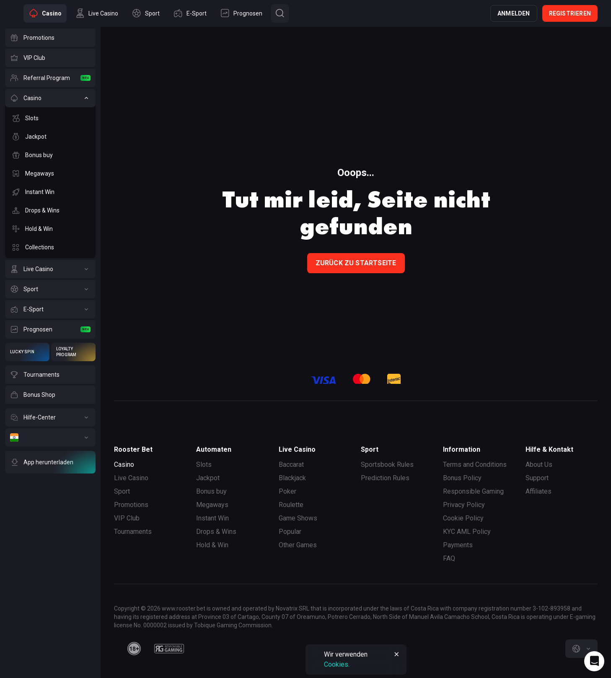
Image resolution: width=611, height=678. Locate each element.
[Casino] (50, 98)
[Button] (280, 13)
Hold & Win (212, 545)
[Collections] (50, 247)
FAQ (449, 558)
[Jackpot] (50, 136)
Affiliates (538, 491)
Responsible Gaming (473, 491)
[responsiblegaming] (169, 648)
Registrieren (570, 13)
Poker (287, 491)
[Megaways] (50, 173)
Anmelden (513, 13)
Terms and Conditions (475, 464)
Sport (122, 491)
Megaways (212, 505)
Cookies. (337, 664)
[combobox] (581, 648)
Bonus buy (211, 491)
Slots (204, 464)
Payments (458, 545)
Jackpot (208, 478)
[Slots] (50, 118)
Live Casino (131, 478)
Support (537, 478)
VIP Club (127, 518)
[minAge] (134, 648)
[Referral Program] (50, 78)
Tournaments (133, 532)
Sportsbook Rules (387, 464)
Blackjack (292, 478)
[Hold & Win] (50, 229)
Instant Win (212, 518)
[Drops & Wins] (50, 210)
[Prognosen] (50, 329)
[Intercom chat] (594, 661)
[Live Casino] (50, 269)
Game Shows (298, 518)
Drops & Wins (216, 532)
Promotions (131, 505)
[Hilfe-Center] (50, 417)
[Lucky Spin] (27, 352)
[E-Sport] (50, 309)
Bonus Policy (462, 478)
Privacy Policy (464, 505)
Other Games (298, 545)
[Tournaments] (50, 374)
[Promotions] (50, 37)
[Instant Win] (50, 192)
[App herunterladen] (50, 462)
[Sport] (50, 289)
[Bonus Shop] (50, 395)
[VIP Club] (50, 58)
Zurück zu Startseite (356, 263)
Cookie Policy (463, 518)
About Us (539, 464)
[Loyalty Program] (73, 352)
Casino (124, 464)
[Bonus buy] (50, 155)
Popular (290, 532)
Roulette (291, 505)
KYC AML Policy (467, 532)
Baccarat (291, 464)
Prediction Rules (385, 478)
